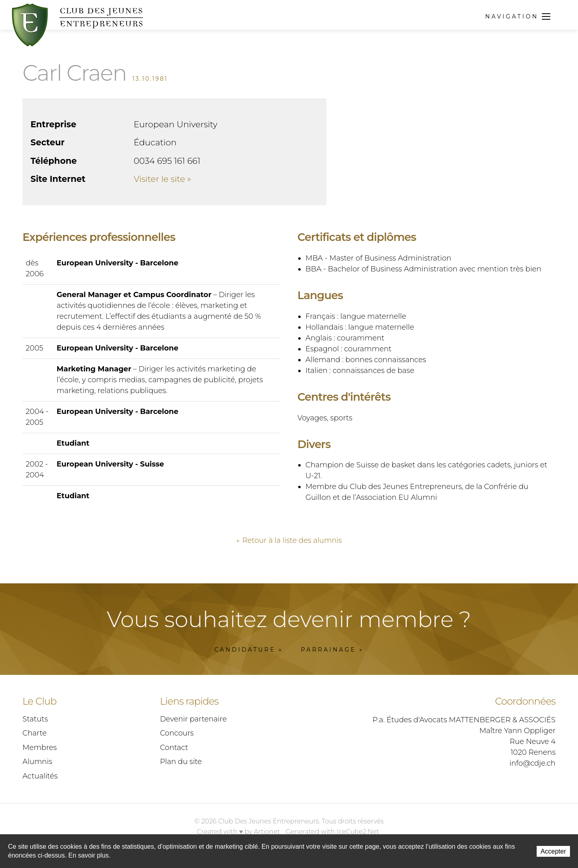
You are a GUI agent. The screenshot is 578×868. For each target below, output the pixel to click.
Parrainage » (332, 651)
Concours (177, 734)
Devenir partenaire (193, 720)
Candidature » (248, 651)
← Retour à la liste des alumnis (289, 542)
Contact (174, 749)
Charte (34, 734)
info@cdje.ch (532, 764)
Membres (39, 749)
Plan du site (181, 763)
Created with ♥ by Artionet (238, 833)
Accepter (553, 851)
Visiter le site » (162, 179)
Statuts (35, 720)
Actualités (40, 777)
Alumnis (37, 763)
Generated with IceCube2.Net (332, 833)
